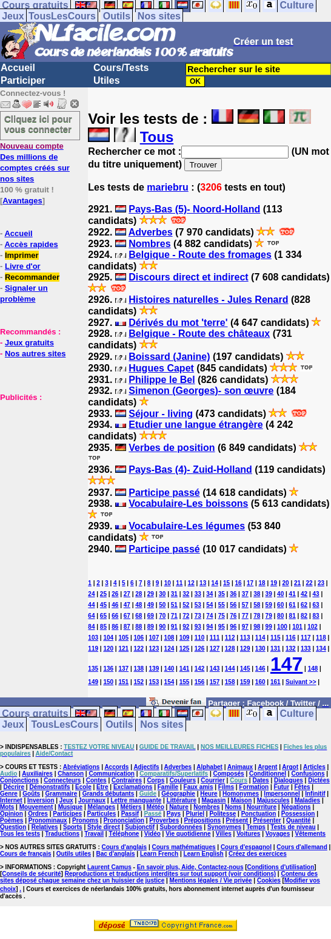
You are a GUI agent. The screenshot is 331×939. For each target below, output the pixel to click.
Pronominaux (47, 820)
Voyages (278, 833)
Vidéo (152, 833)
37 (245, 594)
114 (260, 637)
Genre (9, 793)
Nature (179, 807)
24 (91, 594)
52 (185, 605)
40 (280, 594)
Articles (314, 767)
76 (233, 615)
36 (233, 594)
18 (262, 583)
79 (269, 615)
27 (127, 594)
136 (108, 668)
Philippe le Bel (162, 380)
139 (154, 668)
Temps (256, 827)
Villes (224, 833)
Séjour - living (161, 413)
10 (167, 583)
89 (150, 626)
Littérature (181, 800)
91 (174, 626)
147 (286, 664)
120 (108, 648)
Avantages (22, 200)
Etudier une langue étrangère (195, 424)
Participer (23, 80)
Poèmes (11, 820)
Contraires (127, 780)
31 (174, 594)
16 (238, 583)
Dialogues (288, 780)
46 (115, 605)
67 (127, 615)
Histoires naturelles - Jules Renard (208, 299)
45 (103, 605)
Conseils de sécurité (31, 873)
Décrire (14, 787)
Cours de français (25, 853)
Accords (116, 767)
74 (209, 615)
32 (185, 594)
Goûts (31, 793)
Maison (241, 800)
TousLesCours (62, 16)
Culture (297, 713)
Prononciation (124, 820)
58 (256, 605)
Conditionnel (267, 773)
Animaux (240, 767)
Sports (72, 827)
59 (269, 605)
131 (275, 648)
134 (321, 648)
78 (256, 615)
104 (108, 637)
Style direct (103, 827)
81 (292, 615)
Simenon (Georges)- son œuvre (201, 390)
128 (230, 648)
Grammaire (61, 793)
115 (275, 637)
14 (215, 583)
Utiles (106, 80)
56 (233, 605)
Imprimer (22, 255)
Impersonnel (281, 793)
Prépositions (202, 820)
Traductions (62, 833)
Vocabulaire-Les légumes (187, 526)
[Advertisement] (36, 463)
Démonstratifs (49, 787)
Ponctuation (258, 813)
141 (184, 668)
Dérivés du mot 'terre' (178, 322)
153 (154, 682)
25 (103, 594)
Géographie (178, 793)
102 (312, 626)
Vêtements (310, 833)
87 (127, 626)
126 (200, 648)
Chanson (71, 773)
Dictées (319, 780)
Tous (157, 137)
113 (245, 637)
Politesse (222, 813)
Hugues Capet (161, 368)
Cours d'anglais (124, 847)
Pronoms (85, 820)
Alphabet (209, 767)
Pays (174, 813)
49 (150, 605)
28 (138, 594)
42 (304, 594)
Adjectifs (146, 767)
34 (209, 594)
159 (245, 682)
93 (198, 626)
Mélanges (102, 807)
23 (321, 583)
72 (185, 615)
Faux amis (198, 787)
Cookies (269, 880)
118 (321, 637)
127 (215, 648)
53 (198, 605)
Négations (295, 807)
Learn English (204, 853)
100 (282, 626)
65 (103, 615)
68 (138, 615)
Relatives (45, 827)
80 (280, 615)
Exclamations (132, 787)
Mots (7, 807)
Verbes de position (172, 447)
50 (162, 605)
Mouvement (36, 807)
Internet (11, 800)
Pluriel (195, 813)
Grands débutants (108, 793)
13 (202, 583)
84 (91, 626)
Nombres (149, 244)
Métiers (130, 807)
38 (256, 594)
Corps (155, 780)
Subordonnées (181, 827)
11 (179, 583)
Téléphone (124, 833)
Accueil (18, 68)
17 (250, 583)
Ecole (83, 787)
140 (169, 668)
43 (316, 594)
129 (245, 648)
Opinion (11, 813)
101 (297, 626)
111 (215, 637)
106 (138, 637)
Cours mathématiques (184, 847)
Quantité (298, 820)
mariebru (167, 187)
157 (215, 682)
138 (138, 668)
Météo (155, 807)
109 (184, 637)
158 (230, 682)
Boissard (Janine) (169, 356)
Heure (208, 793)
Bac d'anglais (115, 853)
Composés (228, 773)
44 (91, 605)
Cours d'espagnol (246, 847)
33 (198, 594)
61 (292, 605)
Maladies (307, 800)
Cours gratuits (35, 713)
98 (256, 626)
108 (169, 637)
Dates (260, 780)
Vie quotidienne (188, 833)
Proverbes (164, 820)
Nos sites (159, 16)
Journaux (91, 800)
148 (313, 668)
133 (306, 648)
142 (200, 668)
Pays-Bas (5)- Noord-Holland (194, 209)
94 (209, 626)
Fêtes (302, 787)
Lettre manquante (135, 800)
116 (291, 637)
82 (304, 615)
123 (154, 648)
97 (245, 626)
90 (162, 626)
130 (260, 648)
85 (103, 626)
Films (226, 787)
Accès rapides (31, 244)
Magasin (213, 800)
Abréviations (81, 767)
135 (93, 668)
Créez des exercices (258, 853)
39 (269, 594)
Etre (102, 787)
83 (316, 615)
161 (275, 682)
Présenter (267, 820)
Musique (70, 807)
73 (198, 615)
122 (138, 648)
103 (93, 637)
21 (297, 583)
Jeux (13, 16)
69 (150, 615)
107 (154, 637)
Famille (168, 787)
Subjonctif (140, 827)
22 (309, 583)
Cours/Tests (121, 68)
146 (260, 668)
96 (233, 626)
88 (138, 626)
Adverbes (151, 232)
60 (280, 605)
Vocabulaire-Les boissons (188, 503)
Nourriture (261, 807)
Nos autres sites (35, 353)
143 (215, 668)
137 (123, 668)
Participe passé (164, 492)
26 (115, 594)
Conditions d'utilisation (281, 867)
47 (127, 605)
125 (184, 648)
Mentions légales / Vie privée (211, 880)
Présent (237, 820)
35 (221, 594)
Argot (290, 767)
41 (292, 594)
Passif (130, 813)
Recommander (32, 277)
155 (184, 682)
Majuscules (273, 800)
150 (108, 682)
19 (273, 583)
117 (306, 637)
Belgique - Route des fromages (200, 254)
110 (200, 637)
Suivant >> (301, 682)
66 (115, 615)
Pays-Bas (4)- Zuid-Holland (190, 469)
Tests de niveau (292, 827)
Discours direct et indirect (188, 277)
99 (269, 626)
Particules (101, 813)
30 (162, 594)
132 (291, 648)
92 (185, 626)
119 (93, 648)
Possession (298, 813)
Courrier (212, 780)
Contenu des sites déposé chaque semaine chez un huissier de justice (159, 877)
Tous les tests (20, 833)
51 (174, 605)
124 (169, 648)
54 (209, 605)
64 (91, 615)
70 (162, 615)
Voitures (248, 833)
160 (260, 682)
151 (123, 682)
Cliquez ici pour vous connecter (38, 124)
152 (138, 682)
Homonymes (240, 793)
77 (245, 615)
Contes (96, 780)
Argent (267, 767)
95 (221, 626)
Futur (282, 787)
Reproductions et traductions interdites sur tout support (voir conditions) (170, 873)
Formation (254, 787)
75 (221, 615)
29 (150, 594)
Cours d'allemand (301, 847)
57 (245, 605)
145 (245, 668)
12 (191, 583)
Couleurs (183, 780)
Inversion (40, 800)
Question (13, 827)
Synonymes (224, 827)
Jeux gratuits (29, 342)
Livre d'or (23, 266)
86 (115, 626)
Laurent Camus (109, 867)
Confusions (307, 773)
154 (169, 682)
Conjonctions (19, 780)
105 (123, 637)
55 (221, 605)
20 (285, 583)
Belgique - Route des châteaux (199, 333)
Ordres (38, 813)
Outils (116, 16)
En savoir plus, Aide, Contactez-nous (190, 867)
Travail (94, 833)
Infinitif (315, 793)
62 (304, 605)
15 (226, 583)
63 (316, 605)
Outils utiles (73, 853)
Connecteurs (62, 780)
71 (174, 615)
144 (230, 668)
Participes (67, 813)
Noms (233, 807)
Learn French (159, 853)
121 (123, 648)
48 (138, 605)
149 (93, 682)
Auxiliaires (37, 773)
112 (230, 637)
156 (200, 682)
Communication (112, 773)
